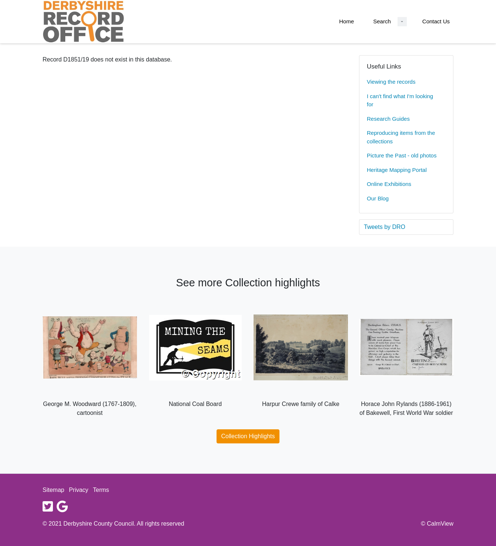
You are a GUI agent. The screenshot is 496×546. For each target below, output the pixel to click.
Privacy (78, 490)
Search (382, 21)
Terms (101, 490)
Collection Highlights (248, 436)
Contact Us (436, 21)
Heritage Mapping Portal (397, 170)
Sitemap (53, 490)
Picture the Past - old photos (401, 155)
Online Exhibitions (389, 184)
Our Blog (378, 198)
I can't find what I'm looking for (400, 100)
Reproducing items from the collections (401, 137)
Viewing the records (391, 82)
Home (346, 21)
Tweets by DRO (384, 227)
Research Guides (388, 119)
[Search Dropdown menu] (402, 21)
